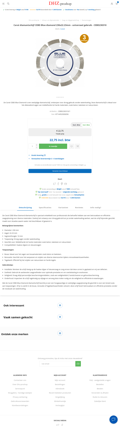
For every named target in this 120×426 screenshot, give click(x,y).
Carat (62, 29)
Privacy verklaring (20, 396)
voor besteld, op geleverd (83, 10)
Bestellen (100, 383)
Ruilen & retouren (100, 396)
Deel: (60, 178)
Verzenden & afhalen (100, 392)
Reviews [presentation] (79, 207)
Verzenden (78, 363)
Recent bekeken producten (60, 392)
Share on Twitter (54, 183)
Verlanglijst (60, 404)
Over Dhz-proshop (20, 383)
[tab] (25, 207)
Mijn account (60, 379)
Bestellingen (60, 383)
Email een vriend (65, 183)
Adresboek (60, 388)
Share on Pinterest (62, 183)
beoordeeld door (49, 10)
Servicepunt (20, 388)
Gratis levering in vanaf (16, 10)
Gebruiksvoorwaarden (20, 400)
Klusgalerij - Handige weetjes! (20, 392)
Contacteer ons (20, 379)
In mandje (53, 146)
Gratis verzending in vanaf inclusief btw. (61, 188)
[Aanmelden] (57, 363)
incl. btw (86, 125)
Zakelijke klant (100, 400)
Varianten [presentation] (63, 207)
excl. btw (76, 125)
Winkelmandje (60, 400)
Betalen (100, 388)
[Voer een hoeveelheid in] (32, 146)
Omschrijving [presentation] (25, 207)
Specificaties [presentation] (45, 207)
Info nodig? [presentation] (95, 207)
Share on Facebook (58, 183)
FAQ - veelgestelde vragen (100, 379)
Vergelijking (60, 396)
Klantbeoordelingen (20, 404)
